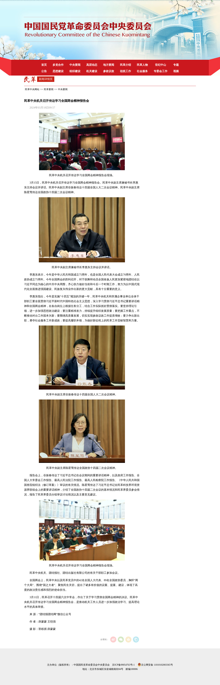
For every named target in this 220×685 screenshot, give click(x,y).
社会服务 (142, 71)
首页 (44, 64)
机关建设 (91, 71)
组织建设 (74, 71)
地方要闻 (108, 64)
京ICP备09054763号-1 (123, 665)
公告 (44, 71)
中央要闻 (74, 64)
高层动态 (91, 64)
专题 (176, 64)
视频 (176, 71)
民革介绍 (125, 64)
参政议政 (108, 71)
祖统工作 (125, 71)
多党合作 (58, 64)
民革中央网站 (32, 89)
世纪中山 (160, 64)
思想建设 (58, 71)
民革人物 (142, 64)
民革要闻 (48, 89)
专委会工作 (160, 71)
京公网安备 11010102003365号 (155, 664)
